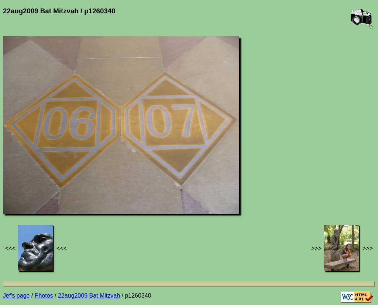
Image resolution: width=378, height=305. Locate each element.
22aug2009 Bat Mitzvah (89, 295)
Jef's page (16, 295)
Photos (44, 295)
